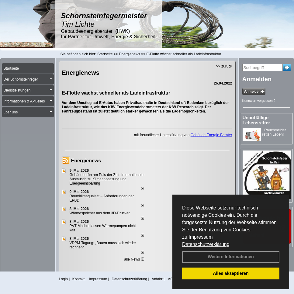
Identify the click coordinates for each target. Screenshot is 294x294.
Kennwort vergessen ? (258, 100)
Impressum (201, 237)
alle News (134, 259)
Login (63, 279)
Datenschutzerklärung (206, 244)
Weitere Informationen (231, 256)
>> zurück (224, 66)
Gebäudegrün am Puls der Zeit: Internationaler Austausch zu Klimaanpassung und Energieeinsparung (107, 179)
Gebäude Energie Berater (211, 135)
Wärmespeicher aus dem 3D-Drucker (100, 213)
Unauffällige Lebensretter (256, 120)
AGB (171, 279)
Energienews (86, 160)
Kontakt (78, 279)
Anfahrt (158, 279)
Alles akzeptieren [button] (231, 273)
